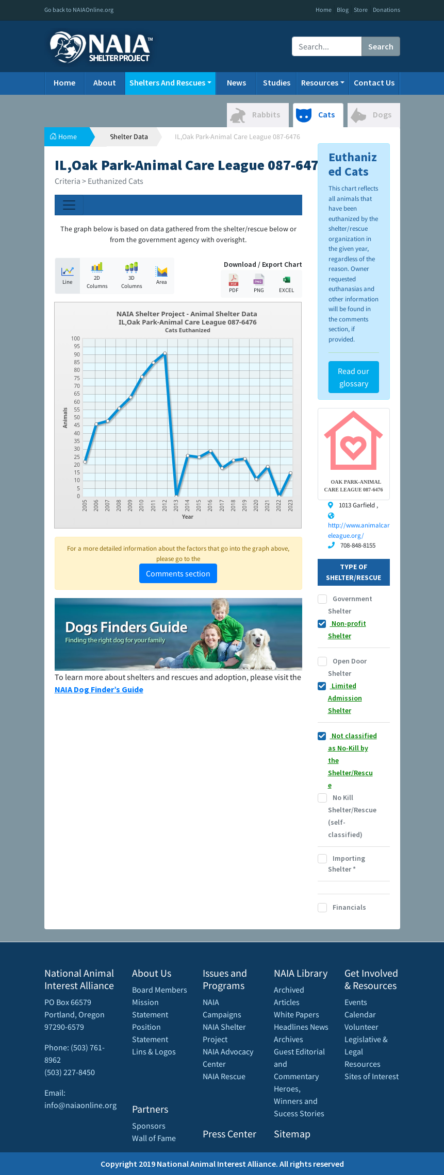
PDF (233, 284)
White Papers (296, 1014)
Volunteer (361, 1026)
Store (361, 9)
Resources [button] (319, 82)
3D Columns (131, 275)
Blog (343, 9)
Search (380, 46)
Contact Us (374, 82)
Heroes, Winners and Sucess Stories (299, 1100)
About (104, 82)
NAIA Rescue (224, 1076)
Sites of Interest (371, 1076)
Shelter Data (129, 136)
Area (161, 275)
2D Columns (97, 275)
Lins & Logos (154, 1051)
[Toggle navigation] (69, 205)
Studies (276, 82)
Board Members (159, 989)
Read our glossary (353, 377)
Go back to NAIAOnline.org (78, 9)
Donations (386, 9)
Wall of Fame (154, 1138)
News (236, 82)
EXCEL (286, 284)
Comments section (178, 573)
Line (67, 275)
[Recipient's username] (327, 46)
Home (324, 9)
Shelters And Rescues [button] (167, 82)
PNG (259, 284)
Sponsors (149, 1125)
